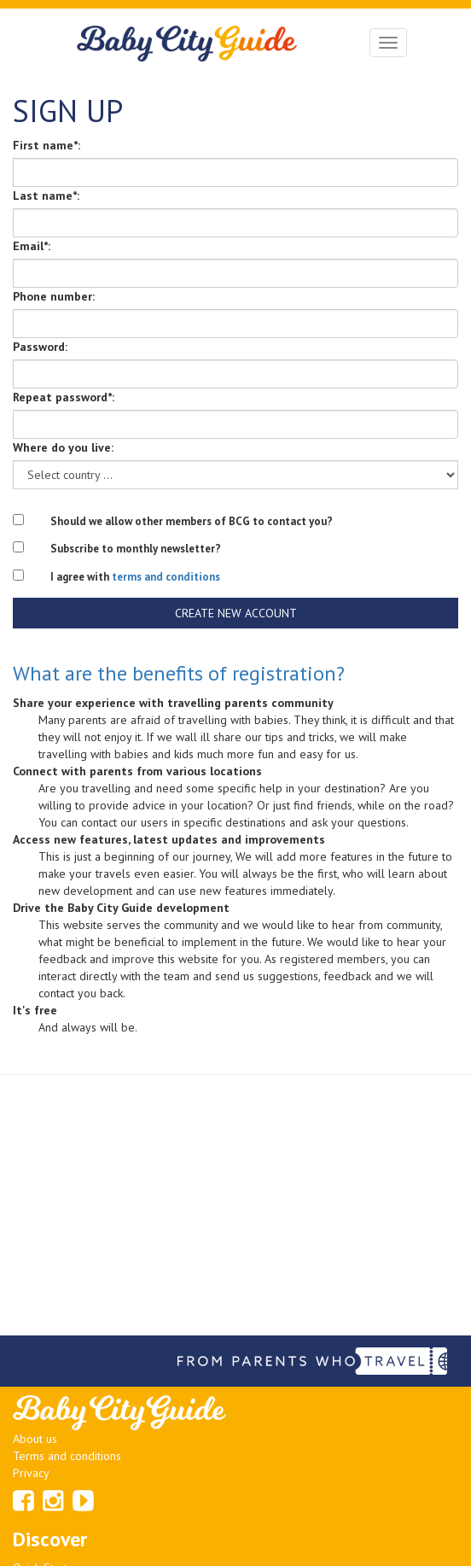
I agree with (135, 577)
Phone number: (54, 296)
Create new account (236, 613)
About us (35, 1438)
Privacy (31, 1473)
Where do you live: (63, 447)
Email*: (31, 246)
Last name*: (46, 195)
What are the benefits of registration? (179, 673)
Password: (40, 346)
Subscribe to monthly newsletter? (135, 548)
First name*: (46, 145)
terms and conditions (166, 577)
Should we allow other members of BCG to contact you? (191, 521)
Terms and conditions (67, 1456)
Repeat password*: (63, 397)
